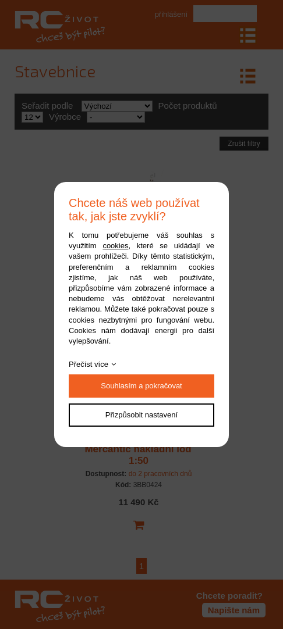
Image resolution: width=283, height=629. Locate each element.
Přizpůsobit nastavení (141, 414)
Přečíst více (88, 364)
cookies (115, 245)
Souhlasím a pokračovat (141, 385)
